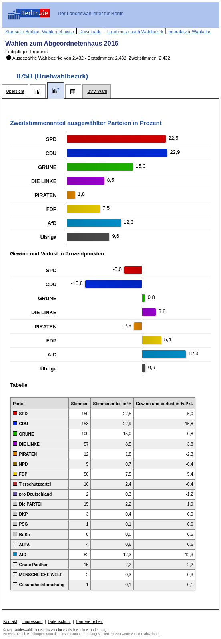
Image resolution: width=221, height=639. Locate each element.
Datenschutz (59, 621)
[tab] (15, 91)
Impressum (32, 621)
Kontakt (10, 621)
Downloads (90, 31)
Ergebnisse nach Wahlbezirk (134, 31)
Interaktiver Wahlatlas (190, 31)
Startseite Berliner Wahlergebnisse (39, 31)
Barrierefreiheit (89, 621)
